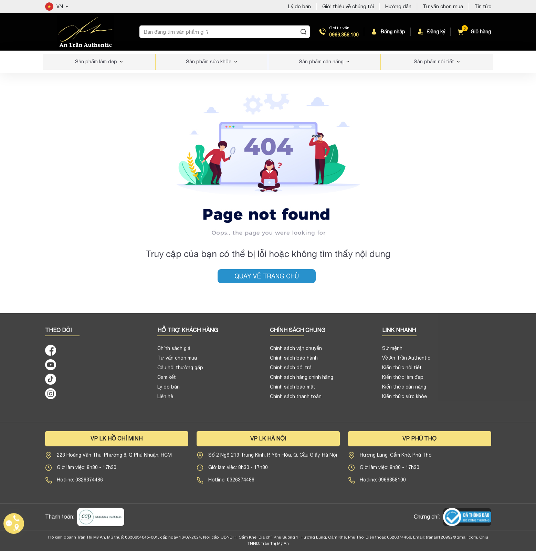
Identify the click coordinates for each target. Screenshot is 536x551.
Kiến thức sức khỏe (404, 400)
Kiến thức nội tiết (402, 371)
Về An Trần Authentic (406, 362)
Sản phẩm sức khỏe (208, 61)
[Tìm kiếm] (303, 32)
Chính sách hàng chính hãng (301, 381)
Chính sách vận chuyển (296, 352)
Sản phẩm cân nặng (321, 61)
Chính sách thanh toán (296, 400)
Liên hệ (165, 400)
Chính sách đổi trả (291, 371)
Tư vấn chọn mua (443, 6)
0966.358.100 (344, 35)
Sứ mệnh (392, 352)
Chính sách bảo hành (294, 362)
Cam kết (166, 381)
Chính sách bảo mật (292, 391)
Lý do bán (168, 391)
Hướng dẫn (398, 6)
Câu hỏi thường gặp (180, 371)
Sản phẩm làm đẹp (96, 61)
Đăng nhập (387, 32)
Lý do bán (299, 6)
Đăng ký (430, 32)
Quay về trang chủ (266, 276)
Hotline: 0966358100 (383, 484)
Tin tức (482, 6)
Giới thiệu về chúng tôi (348, 6)
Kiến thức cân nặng (404, 391)
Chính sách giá (173, 352)
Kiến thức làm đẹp (402, 381)
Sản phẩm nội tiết (434, 61)
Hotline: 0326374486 (80, 484)
